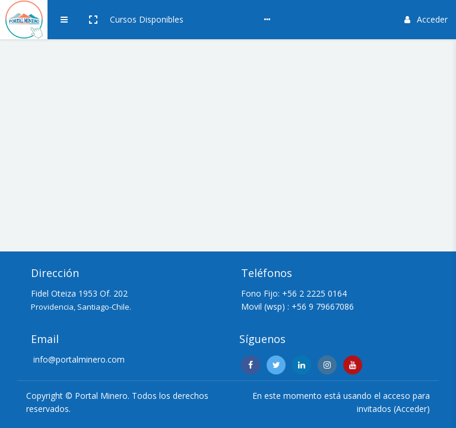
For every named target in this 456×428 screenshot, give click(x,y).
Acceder (426, 19)
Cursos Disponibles (146, 19)
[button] (93, 19)
